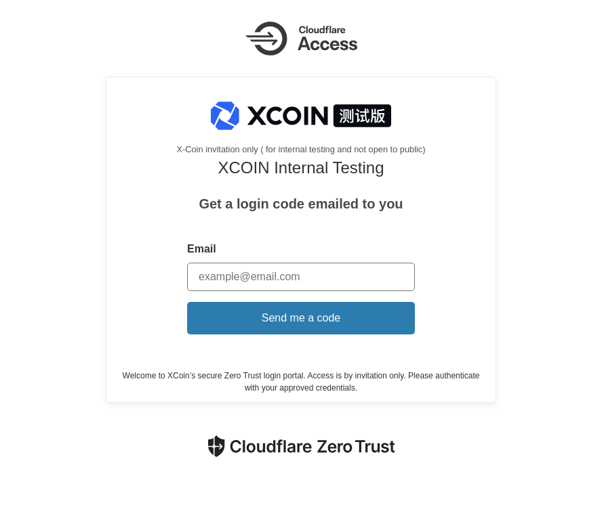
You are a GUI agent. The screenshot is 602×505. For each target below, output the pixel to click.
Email (201, 249)
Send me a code (301, 318)
